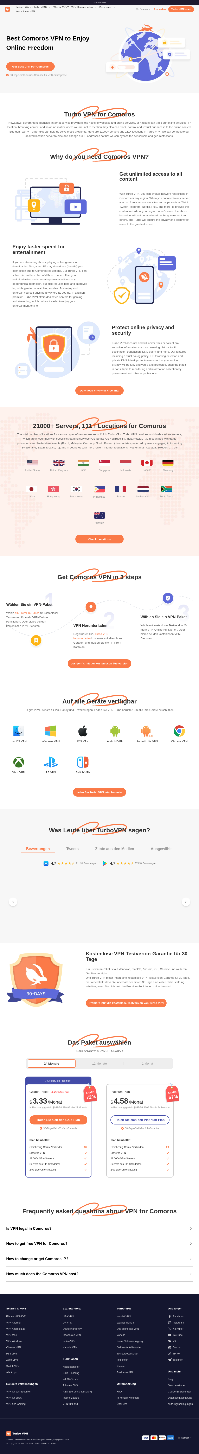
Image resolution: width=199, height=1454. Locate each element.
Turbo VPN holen (181, 9)
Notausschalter (71, 1366)
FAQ (119, 1391)
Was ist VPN (124, 1316)
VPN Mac (11, 1335)
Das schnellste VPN (128, 1328)
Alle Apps (11, 1372)
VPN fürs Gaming (16, 1404)
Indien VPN (69, 1341)
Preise (19, 7)
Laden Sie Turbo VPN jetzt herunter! (99, 792)
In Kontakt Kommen (128, 1397)
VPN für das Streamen (18, 1391)
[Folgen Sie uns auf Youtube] (180, 1335)
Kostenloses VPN (25, 11)
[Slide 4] (112, 932)
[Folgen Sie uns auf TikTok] (180, 1354)
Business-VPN (125, 1372)
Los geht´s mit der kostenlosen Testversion (99, 663)
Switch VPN (12, 1366)
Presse (121, 1366)
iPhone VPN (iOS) (16, 1316)
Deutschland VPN (72, 1328)
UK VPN (67, 1322)
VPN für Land (70, 1404)
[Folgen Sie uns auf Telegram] (180, 1360)
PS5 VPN (11, 1353)
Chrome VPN (13, 1347)
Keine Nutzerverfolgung (130, 1341)
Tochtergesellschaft (127, 1353)
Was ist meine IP (126, 1322)
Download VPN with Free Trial (99, 390)
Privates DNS (70, 1385)
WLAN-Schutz (70, 1379)
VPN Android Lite (15, 1328)
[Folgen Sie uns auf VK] (180, 1341)
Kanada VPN (70, 1347)
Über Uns (122, 1404)
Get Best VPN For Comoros (30, 66)
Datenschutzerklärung (180, 1397)
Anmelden (160, 9)
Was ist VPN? (61, 7)
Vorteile (121, 1335)
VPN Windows (14, 1341)
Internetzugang (71, 1397)
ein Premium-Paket (27, 612)
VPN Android (13, 1322)
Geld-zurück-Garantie (129, 1347)
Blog (170, 1379)
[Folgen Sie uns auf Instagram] (180, 1323)
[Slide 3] (105, 932)
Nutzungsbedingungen (180, 1404)
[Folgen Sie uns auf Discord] (180, 1347)
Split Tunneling (71, 1373)
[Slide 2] (98, 932)
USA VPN (68, 1316)
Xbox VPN (12, 1359)
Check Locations (99, 539)
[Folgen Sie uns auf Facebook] (180, 1316)
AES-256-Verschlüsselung (77, 1391)
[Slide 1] (89, 932)
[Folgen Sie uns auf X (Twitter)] (180, 1329)
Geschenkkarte (176, 1385)
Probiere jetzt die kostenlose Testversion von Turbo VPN (126, 1003)
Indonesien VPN (72, 1335)
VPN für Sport (13, 1397)
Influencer (122, 1359)
